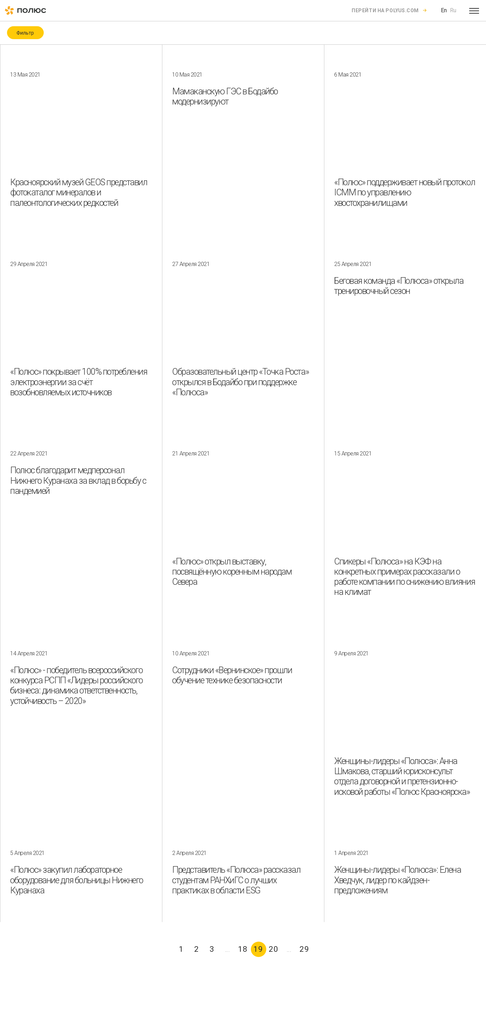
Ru (453, 10)
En (444, 10)
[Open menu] (474, 10)
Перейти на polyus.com (385, 10)
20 (274, 949)
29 (304, 949)
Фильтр (25, 33)
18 (243, 949)
